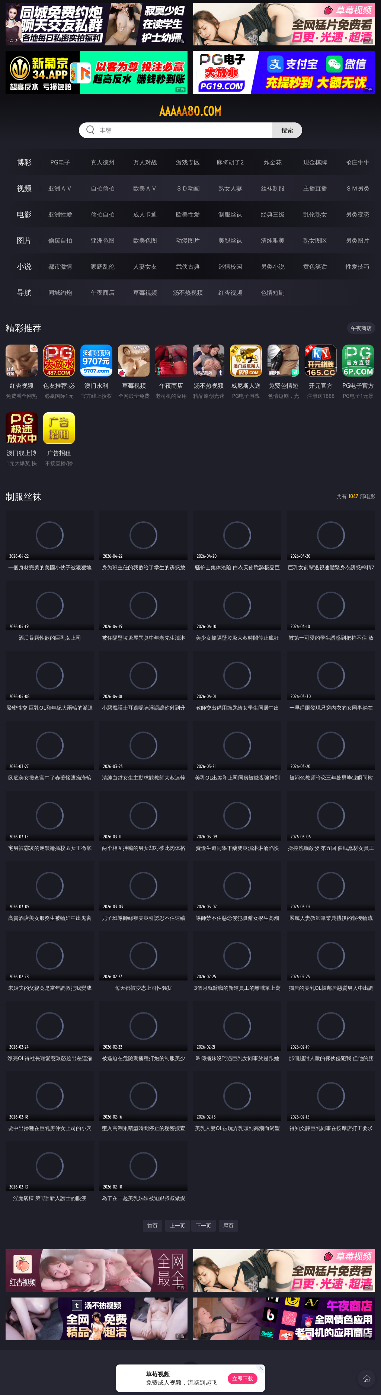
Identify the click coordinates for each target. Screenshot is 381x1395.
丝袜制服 (273, 188)
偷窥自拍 (60, 240)
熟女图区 (315, 240)
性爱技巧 (357, 266)
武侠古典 (188, 266)
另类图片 (357, 240)
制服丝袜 (230, 214)
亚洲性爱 (60, 214)
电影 (24, 214)
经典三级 (273, 214)
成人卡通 (145, 214)
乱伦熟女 (315, 214)
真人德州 (103, 162)
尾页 (228, 1225)
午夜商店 (103, 292)
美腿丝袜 (230, 240)
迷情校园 (230, 266)
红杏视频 (230, 292)
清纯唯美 (273, 240)
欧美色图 (145, 240)
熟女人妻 (230, 188)
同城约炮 (60, 292)
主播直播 (315, 188)
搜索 (287, 130)
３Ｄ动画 (188, 188)
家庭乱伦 (103, 266)
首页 (152, 1225)
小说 (24, 266)
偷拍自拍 (103, 214)
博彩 (24, 162)
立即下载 (242, 1378)
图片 (24, 240)
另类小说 (273, 266)
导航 (24, 292)
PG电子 (60, 162)
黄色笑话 (315, 266)
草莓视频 (145, 292)
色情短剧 (273, 292)
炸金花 (273, 162)
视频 (24, 188)
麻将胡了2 (230, 162)
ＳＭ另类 (357, 188)
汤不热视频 (188, 292)
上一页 (177, 1225)
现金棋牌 (315, 162)
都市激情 (60, 266)
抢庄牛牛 (357, 162)
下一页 (203, 1225)
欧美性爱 (188, 214)
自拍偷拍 (103, 188)
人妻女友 (145, 266)
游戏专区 (188, 162)
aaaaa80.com (190, 111)
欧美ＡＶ (145, 188)
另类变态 (357, 214)
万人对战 (145, 162)
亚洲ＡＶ (60, 188)
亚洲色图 (103, 240)
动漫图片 (188, 240)
